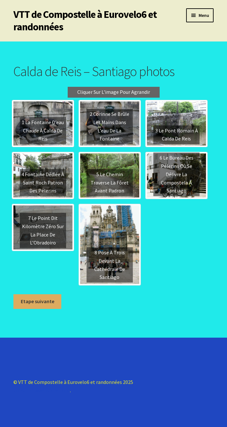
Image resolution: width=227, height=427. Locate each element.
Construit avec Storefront (41, 390)
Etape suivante (37, 301)
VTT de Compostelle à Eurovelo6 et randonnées (85, 20)
